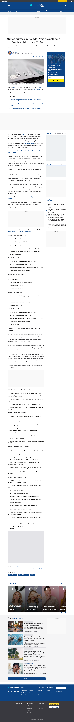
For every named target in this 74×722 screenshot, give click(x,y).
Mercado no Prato (52, 72)
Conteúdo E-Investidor (23, 574)
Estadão (48, 690)
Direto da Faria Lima (19, 11)
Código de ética (29, 705)
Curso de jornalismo (30, 708)
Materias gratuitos (60, 691)
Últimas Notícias (10, 11)
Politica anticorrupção (30, 706)
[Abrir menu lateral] (9, 5)
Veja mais (27, 678)
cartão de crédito (36, 89)
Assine (62, 1)
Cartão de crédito (12, 574)
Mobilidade (39, 715)
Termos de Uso (52, 84)
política (24, 1)
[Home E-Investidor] (37, 5)
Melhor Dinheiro (29, 143)
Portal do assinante (42, 706)
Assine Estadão (54, 704)
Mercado (26, 10)
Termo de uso (29, 712)
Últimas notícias (13, 1)
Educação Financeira (38, 11)
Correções (40, 705)
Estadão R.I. (52, 715)
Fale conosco (41, 708)
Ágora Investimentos (50, 692)
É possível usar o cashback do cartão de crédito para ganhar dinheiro (26, 109)
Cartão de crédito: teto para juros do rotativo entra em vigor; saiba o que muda (26, 100)
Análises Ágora (61, 11)
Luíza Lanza (16, 52)
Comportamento (55, 10)
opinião (19, 1)
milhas (39, 87)
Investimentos (32, 10)
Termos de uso (40, 694)
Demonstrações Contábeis (29, 710)
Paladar (21, 715)
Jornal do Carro (25, 715)
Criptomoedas (48, 10)
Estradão (43, 715)
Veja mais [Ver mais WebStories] (63, 584)
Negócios (23, 696)
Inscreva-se (55, 80)
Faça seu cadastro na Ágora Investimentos (20, 231)
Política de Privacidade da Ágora (57, 83)
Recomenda (31, 715)
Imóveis (35, 715)
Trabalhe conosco (41, 709)
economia (29, 1)
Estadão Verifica (35, 1)
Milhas (32, 574)
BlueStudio (48, 715)
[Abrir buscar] (65, 5)
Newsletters (61, 688)
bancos (23, 134)
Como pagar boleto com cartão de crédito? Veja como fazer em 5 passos (27, 104)
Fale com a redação (41, 692)
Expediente (40, 690)
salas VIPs (15, 87)
